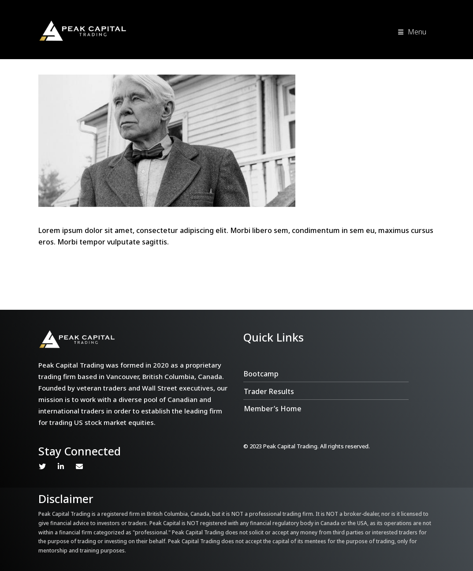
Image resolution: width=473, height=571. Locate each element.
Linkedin (61, 466)
